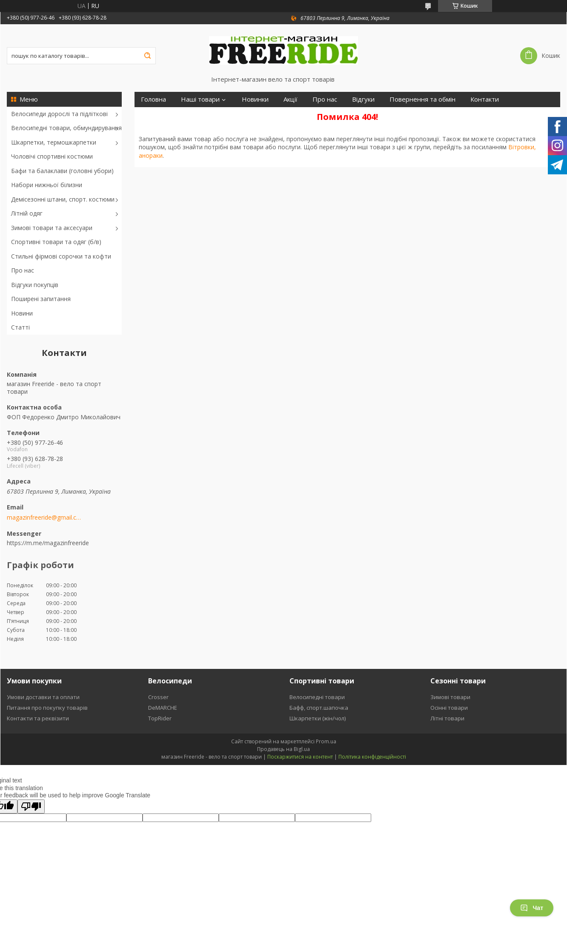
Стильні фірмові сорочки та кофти (61, 256)
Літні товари (447, 718)
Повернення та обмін (422, 99)
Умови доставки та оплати (43, 697)
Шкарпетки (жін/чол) (317, 718)
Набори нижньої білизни (46, 185)
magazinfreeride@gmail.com (44, 517)
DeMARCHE (162, 707)
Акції (291, 99)
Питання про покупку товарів (47, 707)
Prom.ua (326, 741)
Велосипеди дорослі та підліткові (59, 114)
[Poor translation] (31, 806)
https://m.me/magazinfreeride (48, 543)
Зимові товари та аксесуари (51, 228)
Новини (22, 313)
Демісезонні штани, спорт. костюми (63, 199)
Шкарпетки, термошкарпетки (53, 142)
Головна (153, 99)
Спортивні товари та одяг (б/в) (56, 242)
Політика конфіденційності (372, 756)
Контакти (484, 99)
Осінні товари (449, 707)
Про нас (22, 270)
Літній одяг (27, 213)
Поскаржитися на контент (300, 756)
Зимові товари (450, 697)
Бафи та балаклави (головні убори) (62, 171)
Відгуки (363, 99)
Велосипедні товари (317, 697)
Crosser (158, 697)
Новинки (255, 99)
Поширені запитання (41, 299)
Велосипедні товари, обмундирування (66, 128)
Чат (531, 908)
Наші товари (200, 99)
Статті (20, 327)
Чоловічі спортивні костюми (52, 156)
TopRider (160, 718)
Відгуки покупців (34, 285)
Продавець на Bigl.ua (283, 749)
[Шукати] (147, 55)
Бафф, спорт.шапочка (318, 707)
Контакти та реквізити (38, 718)
